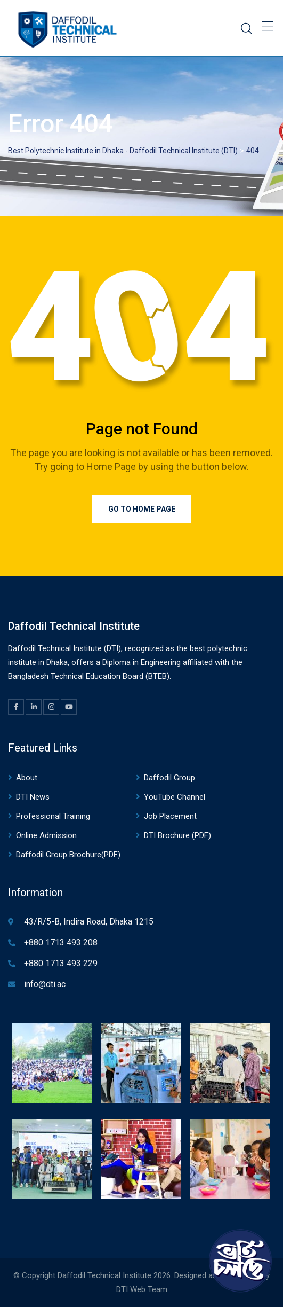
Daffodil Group (169, 777)
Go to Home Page (141, 509)
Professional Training (53, 816)
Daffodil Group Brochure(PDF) (68, 854)
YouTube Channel (174, 797)
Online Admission (46, 835)
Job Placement (170, 816)
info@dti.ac (45, 984)
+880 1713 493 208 (61, 942)
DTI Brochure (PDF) (177, 835)
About (26, 777)
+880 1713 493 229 (61, 963)
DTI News (33, 797)
